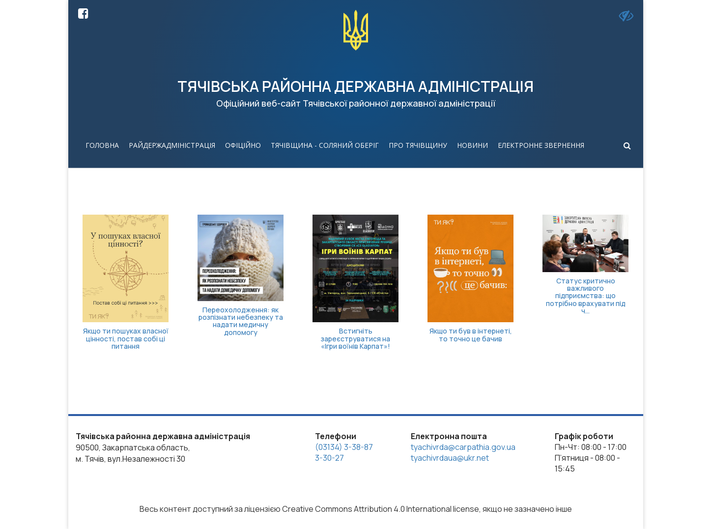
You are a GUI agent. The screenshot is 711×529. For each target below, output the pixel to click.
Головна (102, 145)
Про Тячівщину (418, 145)
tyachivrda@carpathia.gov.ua (463, 447)
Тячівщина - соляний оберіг (325, 145)
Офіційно (243, 145)
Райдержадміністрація (172, 145)
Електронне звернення (541, 145)
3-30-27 (329, 457)
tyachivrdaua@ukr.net (450, 457)
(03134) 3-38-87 (344, 447)
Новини (472, 145)
